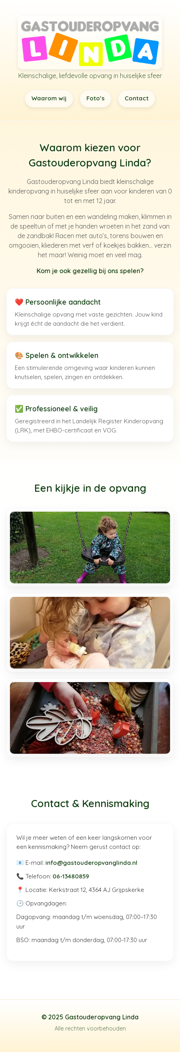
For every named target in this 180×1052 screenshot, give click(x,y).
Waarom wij (49, 98)
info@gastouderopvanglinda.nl (91, 862)
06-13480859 (71, 876)
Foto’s (95, 98)
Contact (137, 98)
